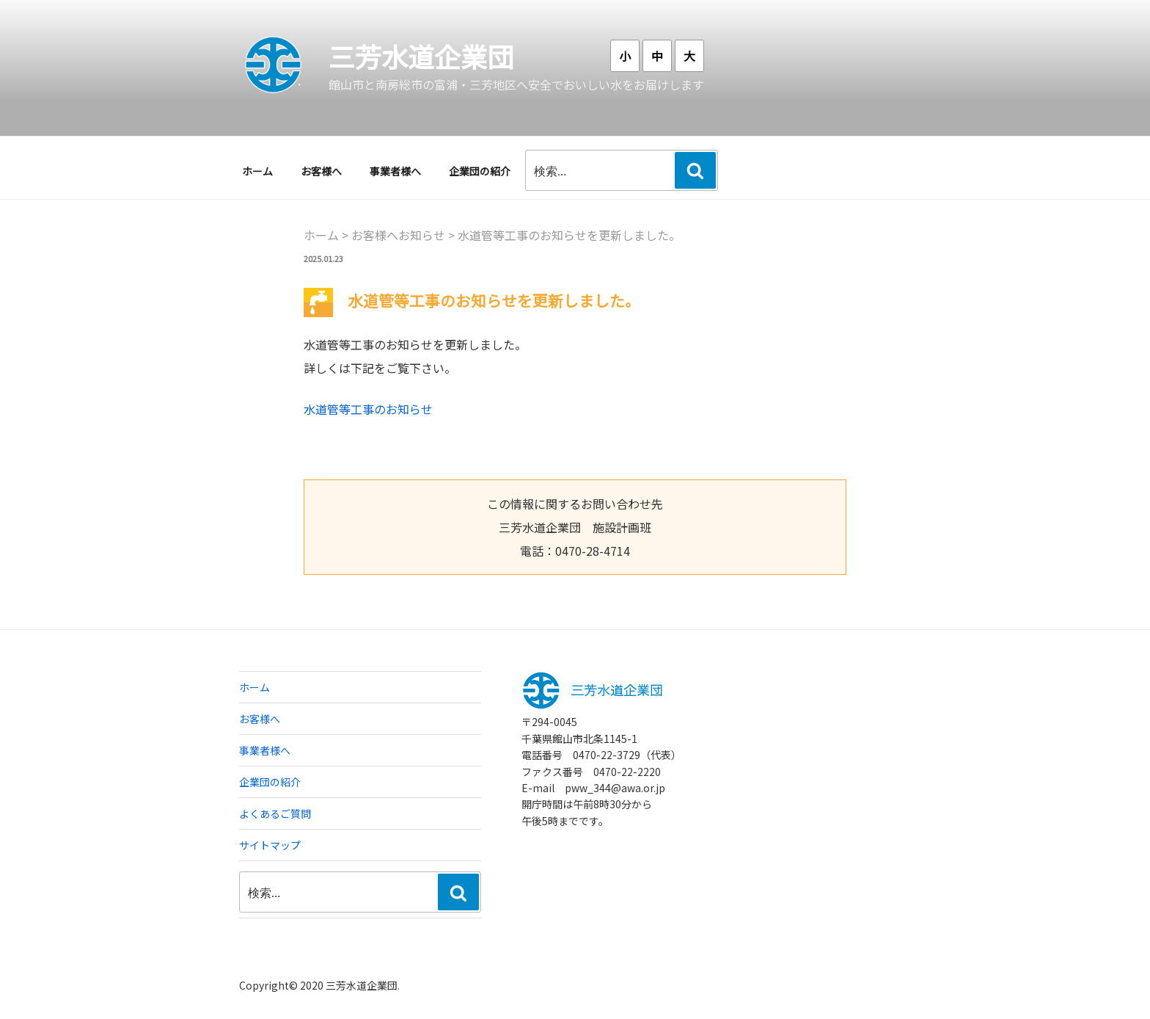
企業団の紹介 (479, 171)
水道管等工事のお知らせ (368, 409)
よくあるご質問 (275, 813)
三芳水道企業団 (421, 56)
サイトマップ (270, 845)
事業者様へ (395, 171)
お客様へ (321, 171)
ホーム (257, 171)
